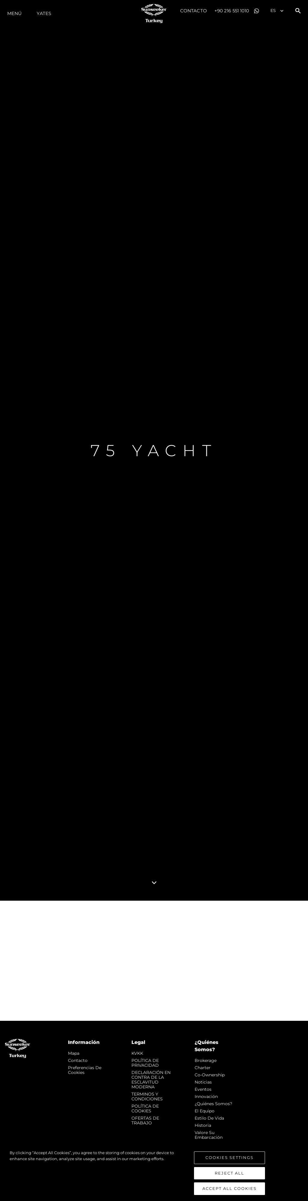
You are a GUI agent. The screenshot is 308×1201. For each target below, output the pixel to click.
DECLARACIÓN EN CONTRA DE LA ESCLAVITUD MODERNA (151, 1080)
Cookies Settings (229, 1158)
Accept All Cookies (229, 1189)
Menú (14, 13)
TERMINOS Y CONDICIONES (147, 1096)
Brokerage (206, 1060)
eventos (203, 1089)
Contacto (193, 11)
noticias (203, 1082)
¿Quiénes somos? (213, 1103)
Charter (203, 1067)
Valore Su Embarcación (209, 1135)
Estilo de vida (209, 1118)
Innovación (206, 1096)
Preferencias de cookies (84, 1070)
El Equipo (204, 1111)
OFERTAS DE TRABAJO (145, 1120)
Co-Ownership (210, 1075)
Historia (203, 1125)
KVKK (137, 1053)
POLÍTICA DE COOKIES (145, 1108)
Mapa (73, 1053)
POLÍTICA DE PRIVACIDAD (145, 1063)
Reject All (229, 1173)
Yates (44, 13)
